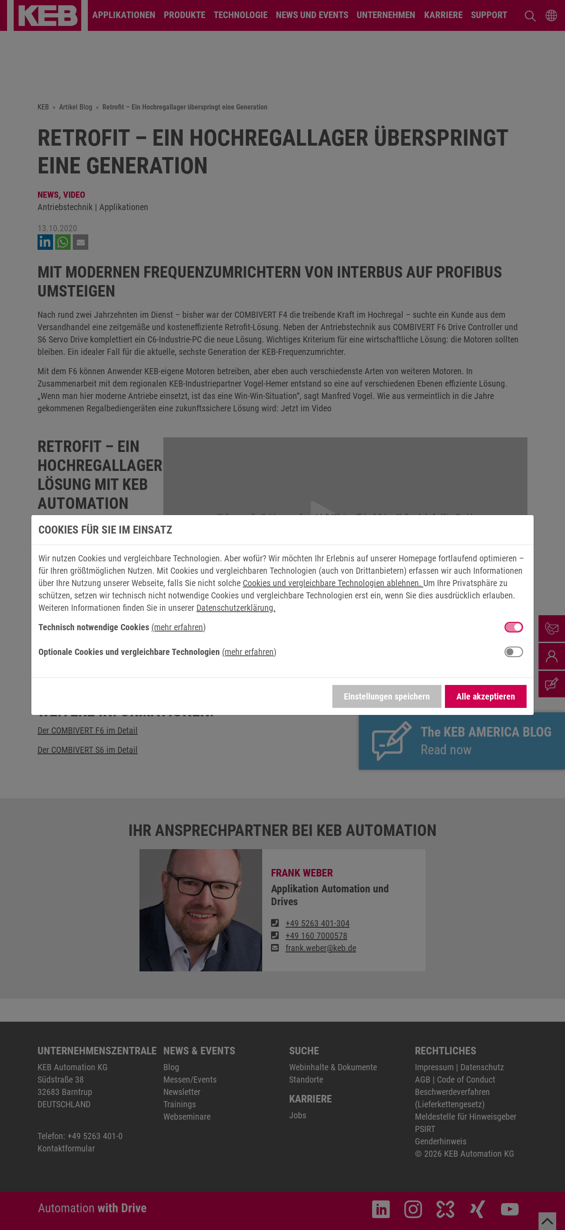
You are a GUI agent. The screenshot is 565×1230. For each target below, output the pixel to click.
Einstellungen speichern (387, 696)
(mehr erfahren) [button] (178, 627)
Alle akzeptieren (485, 696)
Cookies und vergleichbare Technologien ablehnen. (333, 583)
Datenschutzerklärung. (235, 607)
